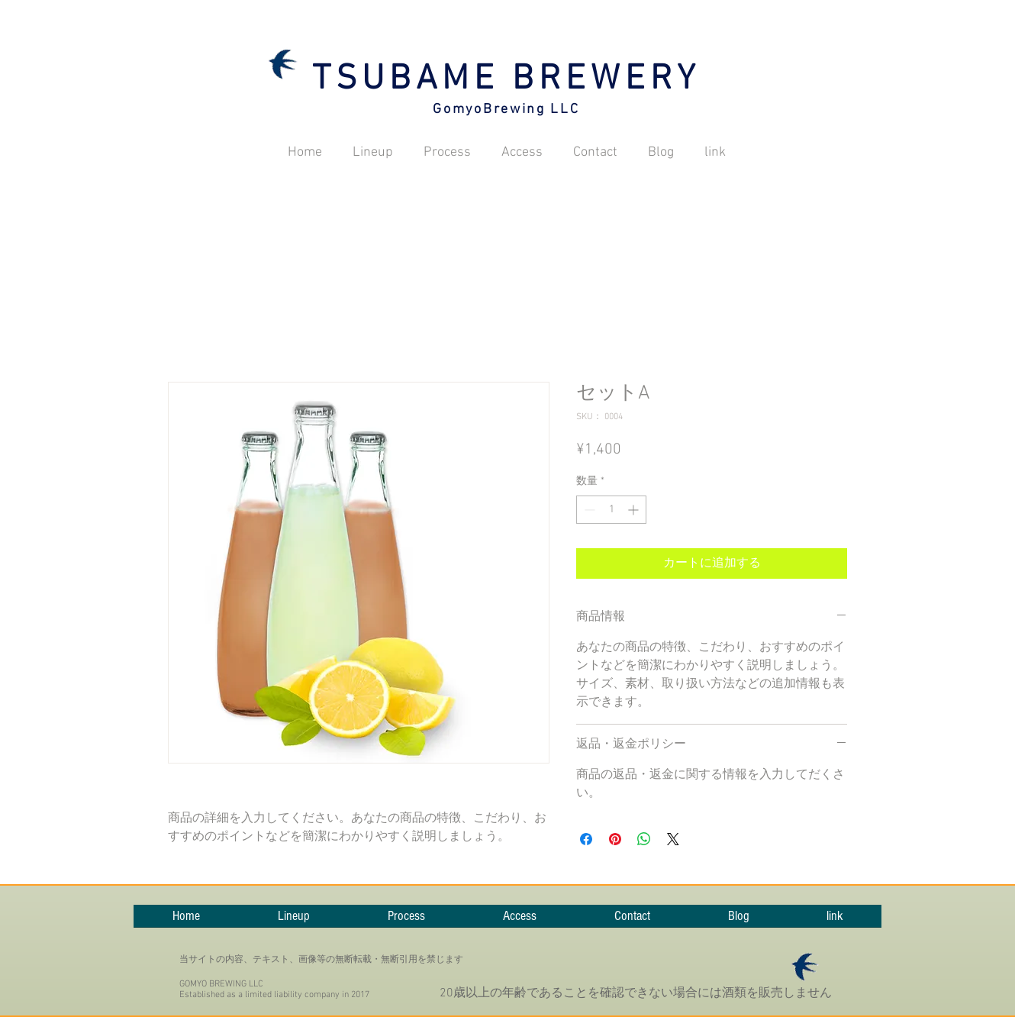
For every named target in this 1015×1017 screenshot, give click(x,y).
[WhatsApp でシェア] (644, 839)
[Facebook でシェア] (586, 839)
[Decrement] (588, 509)
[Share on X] (673, 839)
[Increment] (634, 509)
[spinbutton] (611, 509)
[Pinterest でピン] (615, 839)
